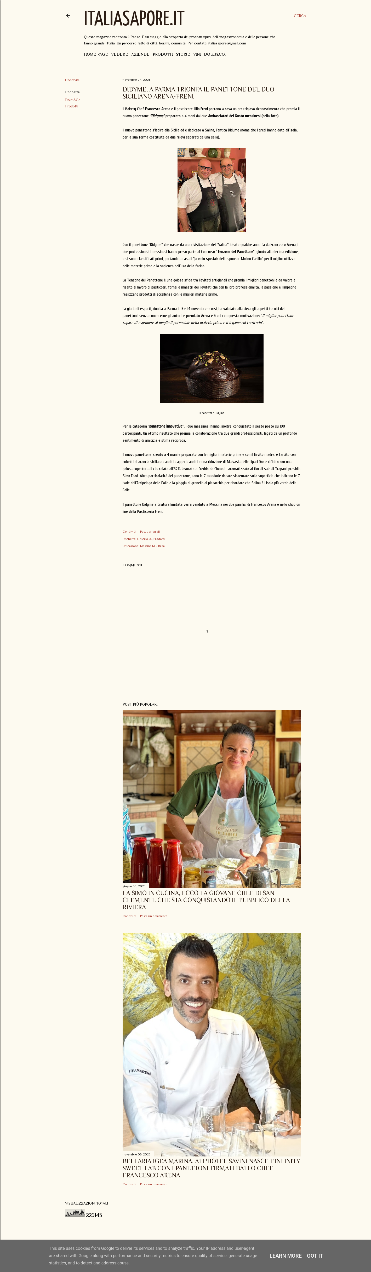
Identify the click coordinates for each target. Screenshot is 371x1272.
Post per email (150, 531)
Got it (315, 1256)
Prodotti (163, 54)
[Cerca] (300, 15)
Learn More (286, 1256)
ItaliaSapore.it (134, 20)
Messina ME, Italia (152, 546)
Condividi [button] (72, 80)
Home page (96, 54)
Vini (197, 54)
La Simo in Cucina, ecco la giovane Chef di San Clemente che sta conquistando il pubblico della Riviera (206, 900)
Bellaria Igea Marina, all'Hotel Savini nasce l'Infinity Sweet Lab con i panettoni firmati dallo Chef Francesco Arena (211, 1168)
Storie (183, 54)
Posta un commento (154, 916)
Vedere (119, 54)
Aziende (140, 54)
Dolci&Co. (215, 54)
